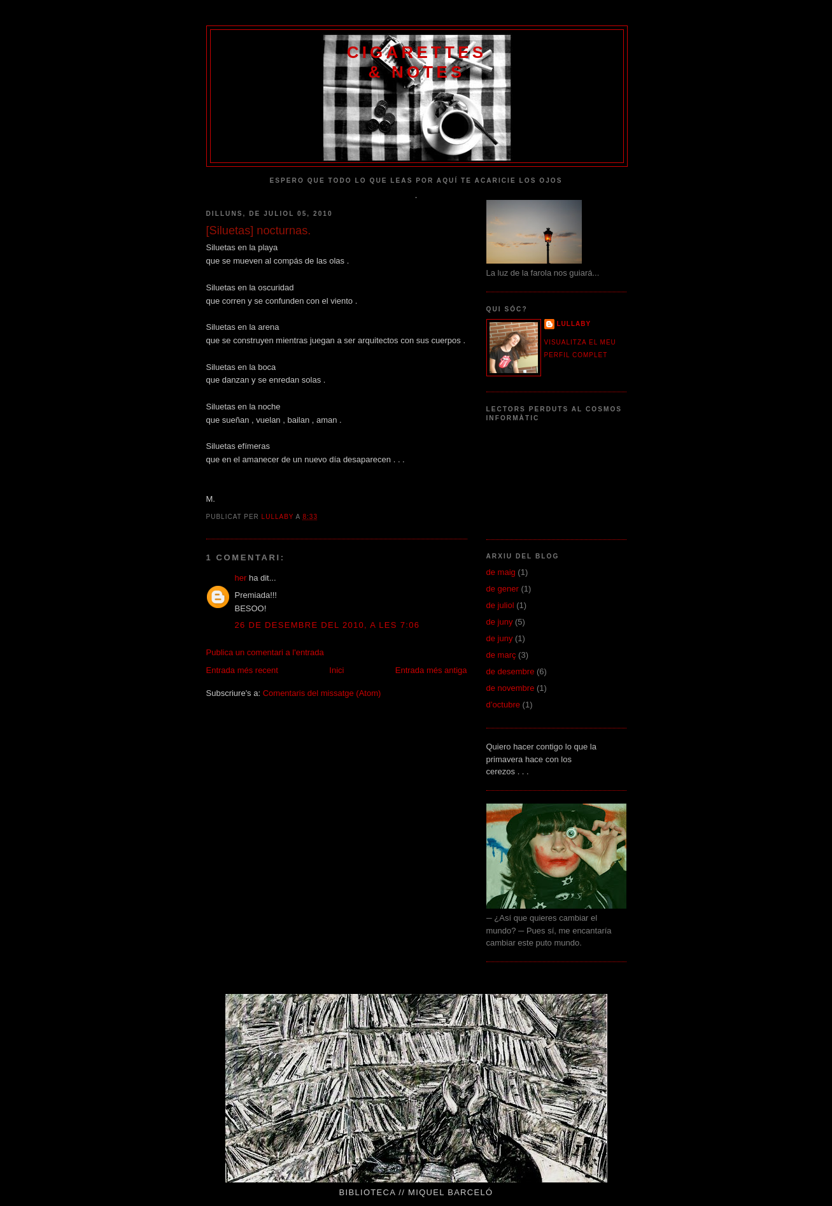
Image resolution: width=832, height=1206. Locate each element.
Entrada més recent (242, 670)
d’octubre (503, 704)
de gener (502, 588)
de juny (499, 622)
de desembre (510, 671)
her (241, 578)
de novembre (510, 688)
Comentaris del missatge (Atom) (322, 693)
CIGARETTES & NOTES (417, 62)
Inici (336, 670)
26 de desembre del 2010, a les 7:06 (327, 625)
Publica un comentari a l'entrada (265, 652)
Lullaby (574, 323)
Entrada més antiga (431, 670)
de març (501, 655)
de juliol (500, 605)
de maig (501, 572)
